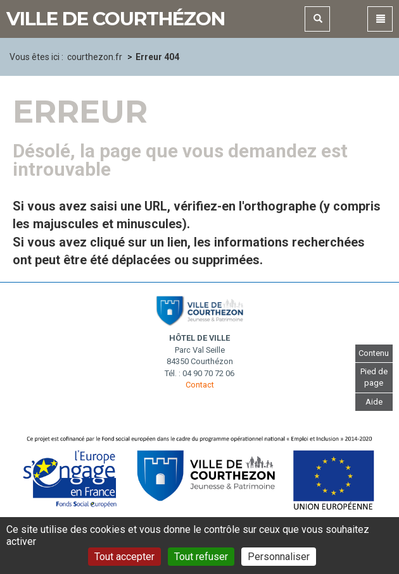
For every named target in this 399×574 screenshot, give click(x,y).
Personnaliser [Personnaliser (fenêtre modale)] (279, 557)
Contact (200, 384)
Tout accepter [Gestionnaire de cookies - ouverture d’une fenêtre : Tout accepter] (124, 557)
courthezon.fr (94, 57)
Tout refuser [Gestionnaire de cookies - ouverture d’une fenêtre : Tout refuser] (201, 557)
